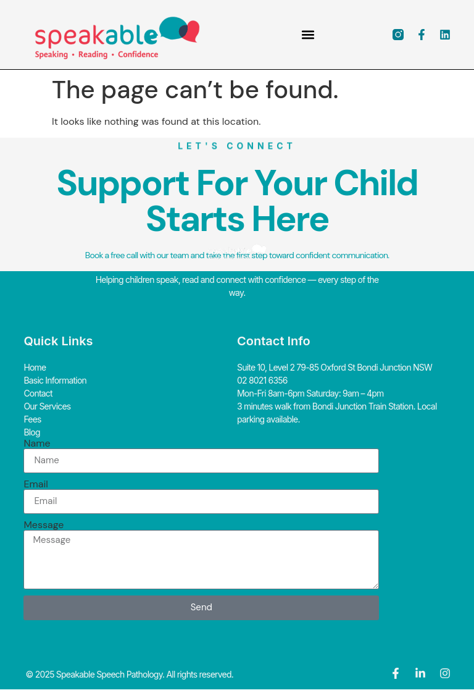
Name (36, 443)
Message (43, 525)
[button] (307, 35)
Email (35, 484)
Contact (37, 393)
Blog (31, 432)
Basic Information (54, 380)
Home (34, 367)
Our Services (46, 406)
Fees (32, 419)
